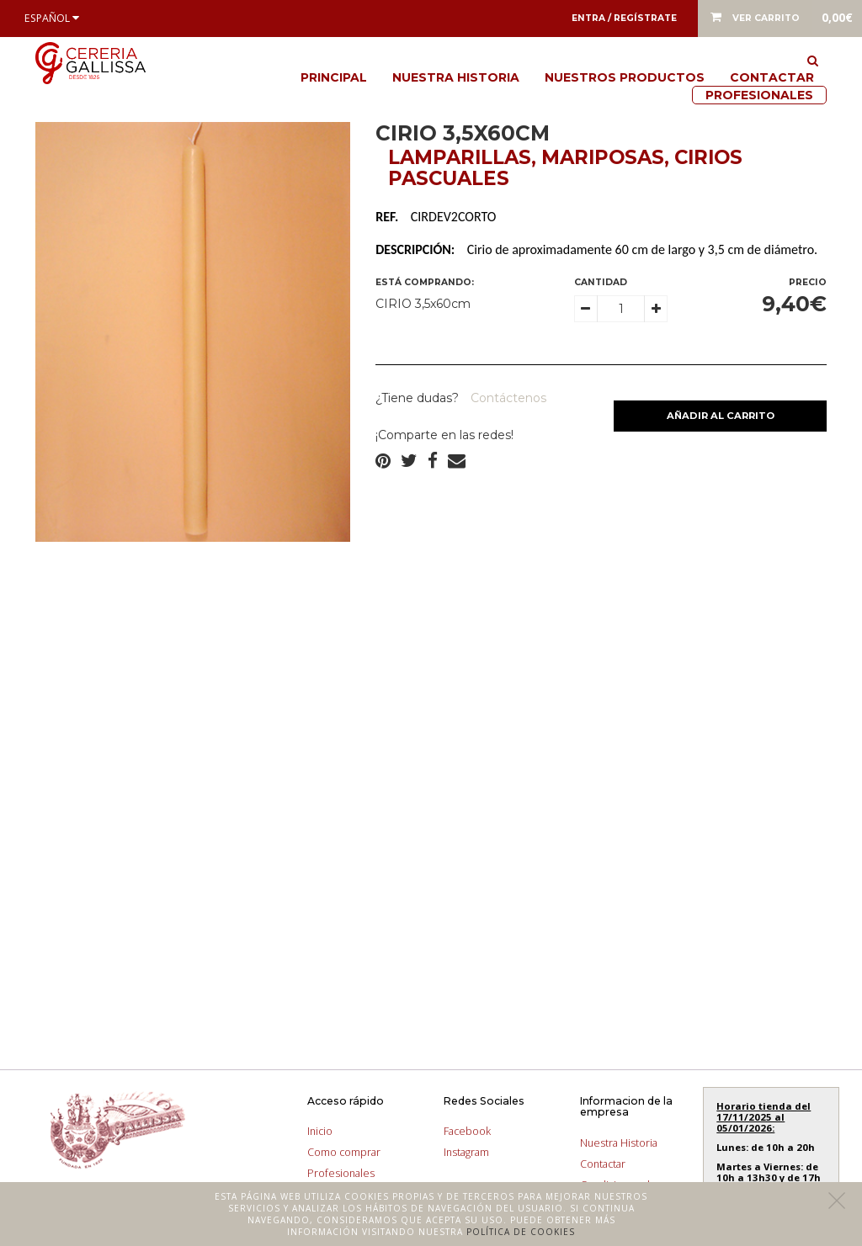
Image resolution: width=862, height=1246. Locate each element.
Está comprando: (424, 282)
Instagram (466, 1152)
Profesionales (759, 95)
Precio (808, 282)
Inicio (320, 1131)
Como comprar (343, 1152)
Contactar (772, 77)
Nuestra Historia (455, 77)
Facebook (467, 1131)
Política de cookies (520, 1232)
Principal (334, 77)
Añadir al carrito (720, 416)
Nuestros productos (625, 77)
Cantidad (600, 282)
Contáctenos (506, 398)
